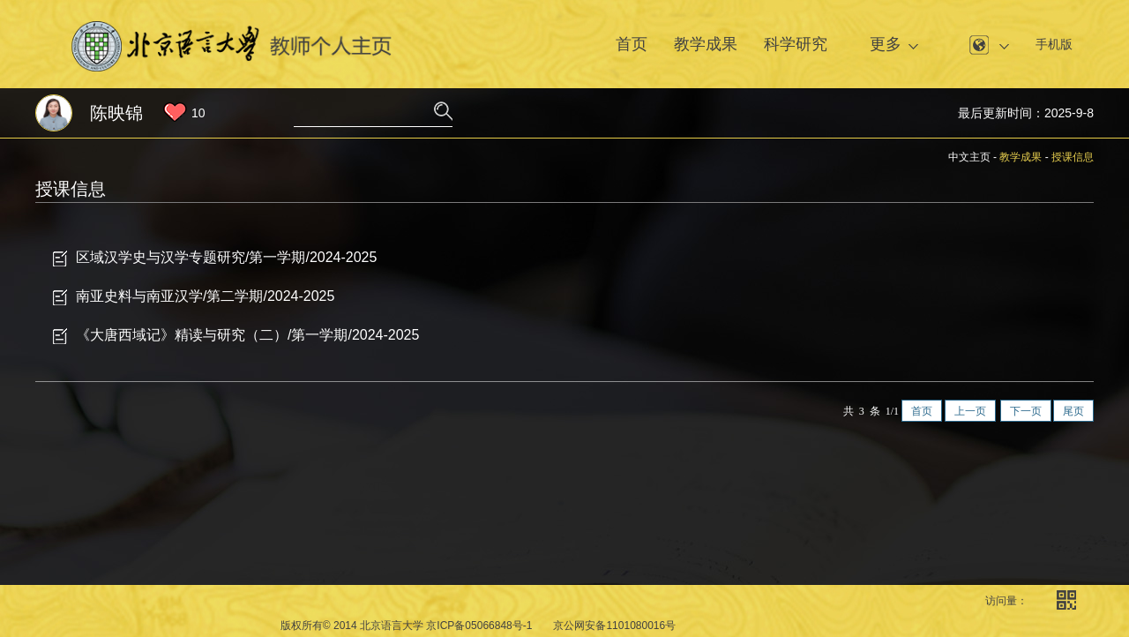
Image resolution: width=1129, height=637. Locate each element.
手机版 (1054, 44)
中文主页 (969, 157)
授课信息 (1072, 157)
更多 (885, 44)
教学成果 (705, 44)
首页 (631, 44)
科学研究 (795, 44)
